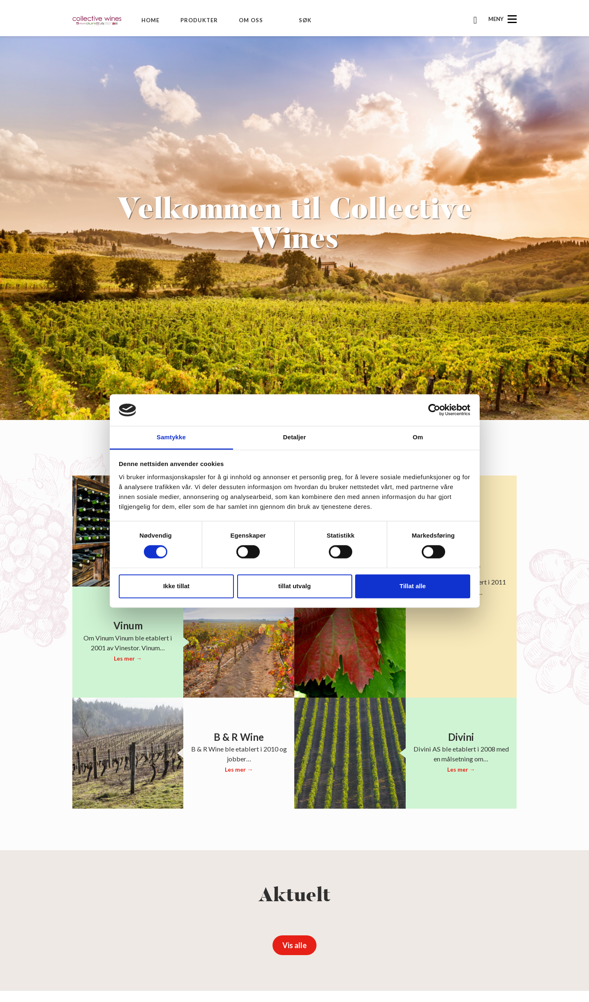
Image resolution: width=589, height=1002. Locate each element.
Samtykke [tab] (171, 437)
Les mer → (128, 658)
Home (150, 20)
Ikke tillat (176, 585)
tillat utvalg (294, 585)
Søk (305, 20)
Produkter (199, 20)
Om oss (251, 20)
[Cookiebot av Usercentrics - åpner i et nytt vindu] (434, 410)
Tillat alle (413, 585)
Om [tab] (418, 437)
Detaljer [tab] (294, 437)
